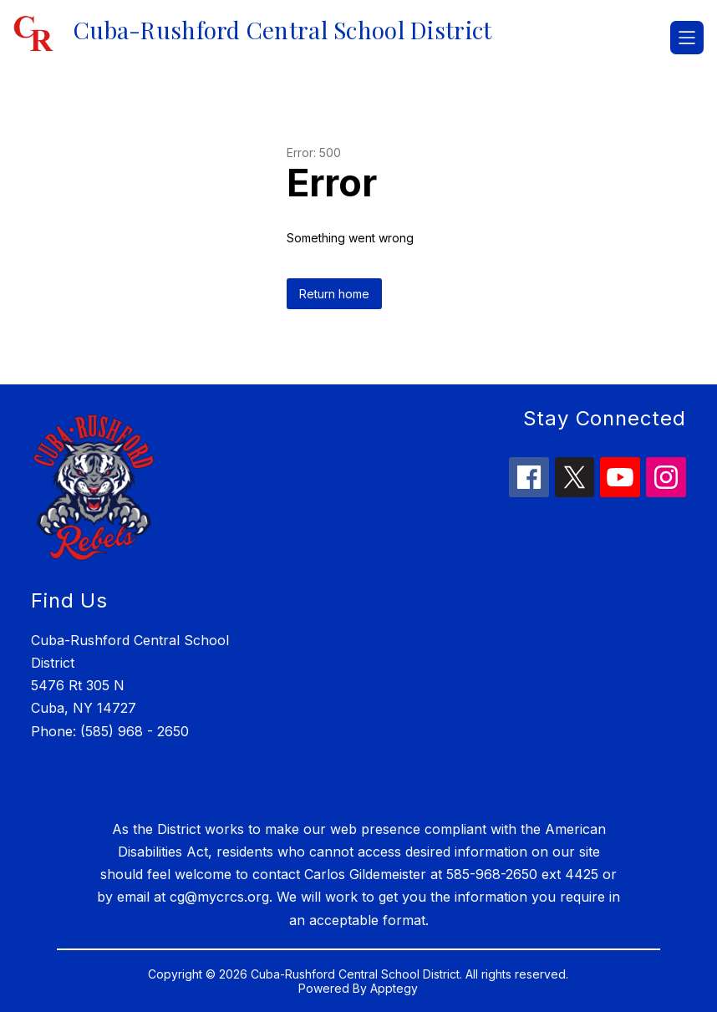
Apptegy (394, 988)
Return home (334, 294)
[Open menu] (687, 37)
